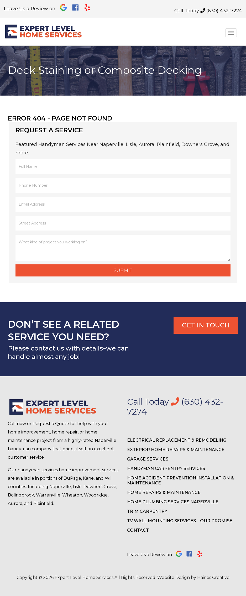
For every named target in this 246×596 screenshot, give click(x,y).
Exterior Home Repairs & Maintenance (175, 449)
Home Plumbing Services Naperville (172, 501)
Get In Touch (206, 325)
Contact (138, 530)
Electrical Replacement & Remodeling (176, 440)
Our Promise (216, 520)
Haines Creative (213, 577)
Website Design (173, 577)
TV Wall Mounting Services (161, 520)
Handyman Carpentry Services (166, 468)
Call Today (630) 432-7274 (208, 11)
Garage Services (147, 459)
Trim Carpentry (147, 511)
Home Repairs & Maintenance (164, 492)
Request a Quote (51, 423)
